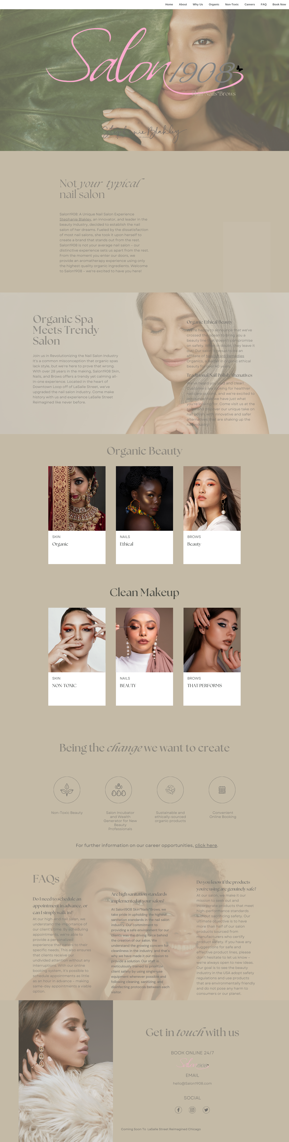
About (183, 4)
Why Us (198, 4)
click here (206, 845)
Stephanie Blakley (75, 219)
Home (169, 4)
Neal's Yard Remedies (225, 356)
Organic (214, 4)
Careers (250, 4)
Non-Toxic (232, 4)
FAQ (264, 4)
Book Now (279, 4)
